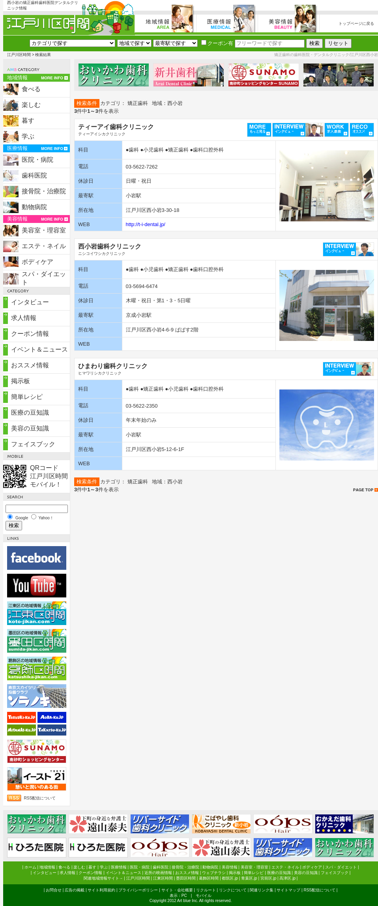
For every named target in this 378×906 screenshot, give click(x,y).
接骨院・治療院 (44, 191)
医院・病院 (37, 159)
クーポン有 (217, 43)
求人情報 (23, 317)
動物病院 (34, 207)
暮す (28, 120)
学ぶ (28, 136)
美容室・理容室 (44, 230)
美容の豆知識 (30, 428)
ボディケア (37, 261)
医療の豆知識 (30, 412)
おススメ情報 (30, 365)
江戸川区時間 (19, 54)
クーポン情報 (30, 333)
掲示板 (20, 381)
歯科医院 (34, 175)
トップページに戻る (356, 23)
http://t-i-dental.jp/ (145, 224)
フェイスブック (33, 444)
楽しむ (31, 104)
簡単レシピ (27, 396)
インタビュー (30, 302)
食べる (31, 89)
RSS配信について (40, 798)
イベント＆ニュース (39, 349)
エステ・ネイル (44, 246)
